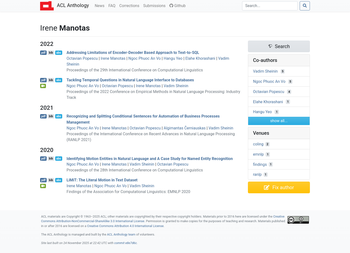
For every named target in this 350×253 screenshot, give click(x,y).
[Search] (270, 5)
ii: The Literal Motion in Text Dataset (102, 180)
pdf (43, 52)
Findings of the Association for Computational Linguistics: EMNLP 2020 (128, 191)
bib (51, 52)
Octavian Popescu (82, 58)
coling (258, 144)
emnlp (258, 154)
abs (58, 52)
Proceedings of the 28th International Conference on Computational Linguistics (135, 170)
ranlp (257, 174)
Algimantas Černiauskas (185, 128)
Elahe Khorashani (200, 58)
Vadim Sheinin (176, 86)
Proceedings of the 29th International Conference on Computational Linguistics (135, 70)
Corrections (130, 5)
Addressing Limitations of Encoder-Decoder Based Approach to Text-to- (133, 52)
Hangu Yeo (173, 58)
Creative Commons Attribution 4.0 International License (125, 226)
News (100, 5)
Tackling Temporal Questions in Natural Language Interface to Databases (130, 80)
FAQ (112, 5)
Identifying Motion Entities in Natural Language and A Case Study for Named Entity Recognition (150, 158)
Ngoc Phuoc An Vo (144, 58)
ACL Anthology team (121, 234)
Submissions (155, 5)
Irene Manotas (113, 58)
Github (177, 5)
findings (260, 164)
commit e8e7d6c (125, 243)
